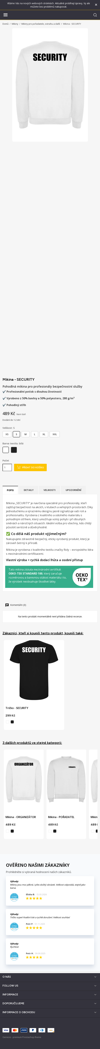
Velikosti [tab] (49, 490)
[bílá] (6, 451)
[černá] (14, 451)
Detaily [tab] (29, 490)
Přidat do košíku (30, 467)
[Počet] (7, 467)
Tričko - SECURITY (17, 708)
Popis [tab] (10, 490)
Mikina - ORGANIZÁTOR (21, 817)
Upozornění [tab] (73, 490)
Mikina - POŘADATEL (61, 817)
